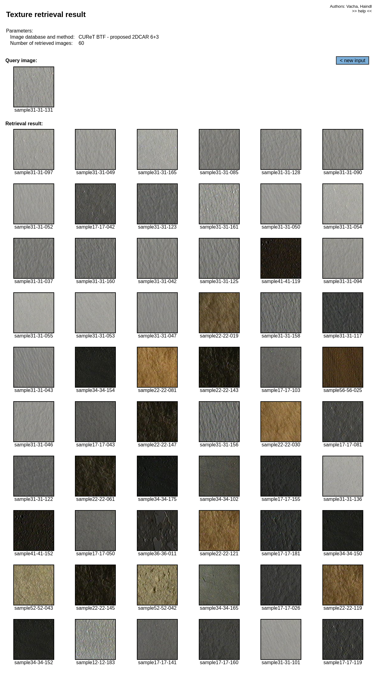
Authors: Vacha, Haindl (351, 6)
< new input (352, 60)
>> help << (362, 11)
